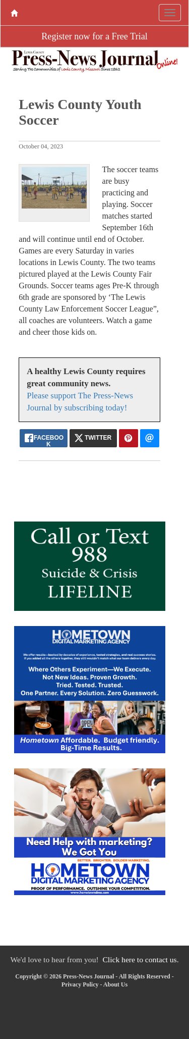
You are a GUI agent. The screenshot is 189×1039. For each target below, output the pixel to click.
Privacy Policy (80, 984)
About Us (115, 984)
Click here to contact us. (140, 959)
